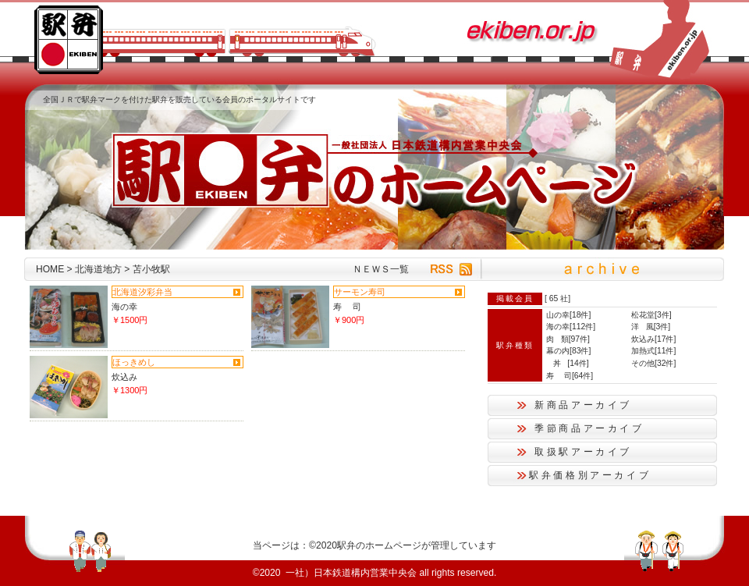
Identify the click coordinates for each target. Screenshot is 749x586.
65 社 (558, 298)
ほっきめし (133, 362)
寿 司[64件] (569, 375)
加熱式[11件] (653, 350)
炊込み (124, 377)
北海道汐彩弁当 (142, 292)
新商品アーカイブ (583, 405)
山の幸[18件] (568, 315)
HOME (50, 269)
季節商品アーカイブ (589, 428)
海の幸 (124, 306)
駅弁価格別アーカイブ (590, 475)
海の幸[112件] (570, 326)
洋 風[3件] (650, 326)
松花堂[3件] (651, 315)
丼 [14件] (567, 363)
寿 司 (347, 306)
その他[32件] (653, 363)
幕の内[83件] (568, 350)
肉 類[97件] (568, 339)
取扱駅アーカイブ (583, 451)
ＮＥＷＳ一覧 (381, 269)
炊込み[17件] (653, 339)
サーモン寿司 (359, 292)
